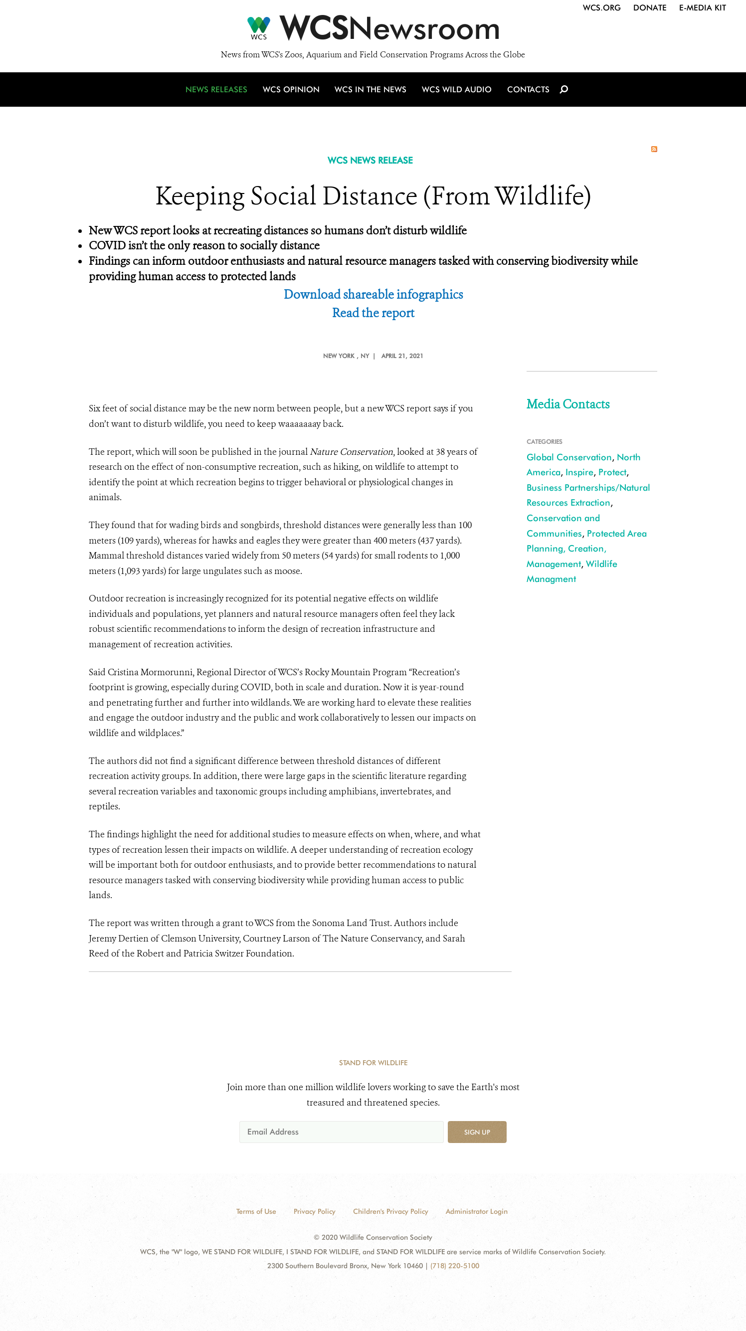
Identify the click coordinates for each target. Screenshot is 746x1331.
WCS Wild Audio (456, 91)
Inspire (579, 472)
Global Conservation (569, 457)
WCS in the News (371, 91)
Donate (650, 7)
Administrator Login (477, 1211)
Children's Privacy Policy (390, 1211)
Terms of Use (256, 1211)
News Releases (218, 91)
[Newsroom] (373, 31)
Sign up (477, 1132)
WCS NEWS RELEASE (370, 160)
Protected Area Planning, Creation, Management (587, 548)
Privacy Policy (315, 1211)
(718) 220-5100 (454, 1266)
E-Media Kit (702, 7)
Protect (612, 472)
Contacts (527, 91)
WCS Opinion (292, 91)
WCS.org (602, 7)
